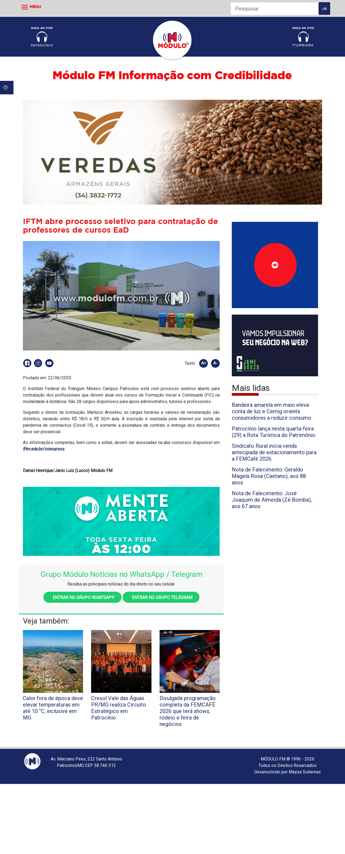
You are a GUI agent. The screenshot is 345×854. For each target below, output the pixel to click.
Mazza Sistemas (305, 771)
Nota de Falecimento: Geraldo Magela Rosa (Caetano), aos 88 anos (269, 476)
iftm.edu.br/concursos (43, 449)
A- (215, 363)
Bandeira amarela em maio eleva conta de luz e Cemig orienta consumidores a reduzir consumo (271, 411)
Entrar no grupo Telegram (161, 597)
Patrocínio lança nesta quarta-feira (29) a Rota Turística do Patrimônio (273, 431)
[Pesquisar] (274, 8)
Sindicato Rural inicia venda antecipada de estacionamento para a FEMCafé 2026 (274, 452)
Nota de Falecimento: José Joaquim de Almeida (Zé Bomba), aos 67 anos (272, 499)
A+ (203, 363)
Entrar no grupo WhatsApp (82, 597)
